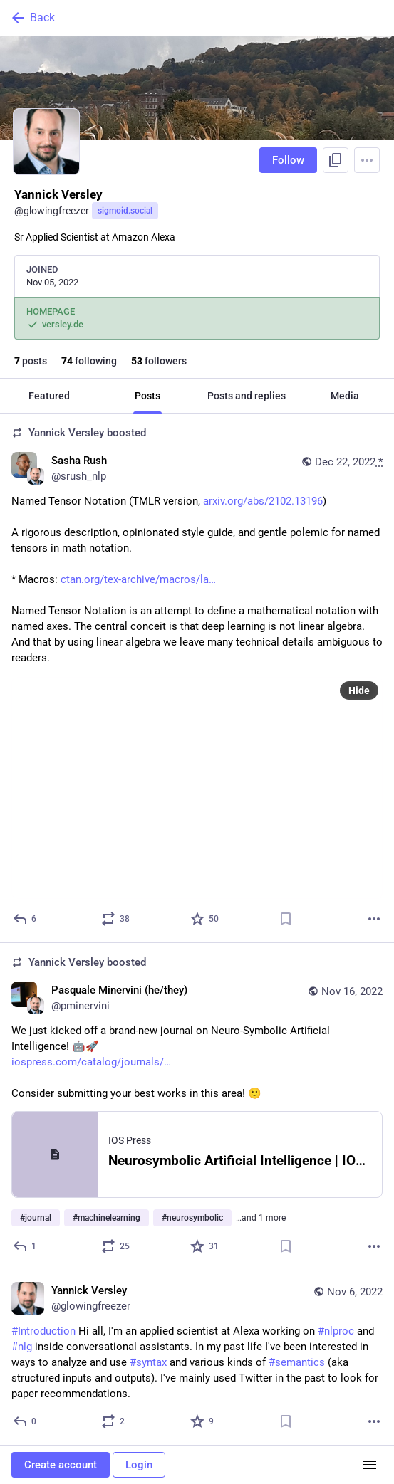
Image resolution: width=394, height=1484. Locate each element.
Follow (288, 160)
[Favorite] (205, 918)
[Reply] (25, 918)
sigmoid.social (125, 211)
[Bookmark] (285, 918)
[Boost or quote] (116, 918)
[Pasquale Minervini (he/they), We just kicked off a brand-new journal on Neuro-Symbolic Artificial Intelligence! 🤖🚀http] (197, 1106)
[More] (374, 918)
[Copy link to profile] (335, 160)
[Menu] (367, 160)
